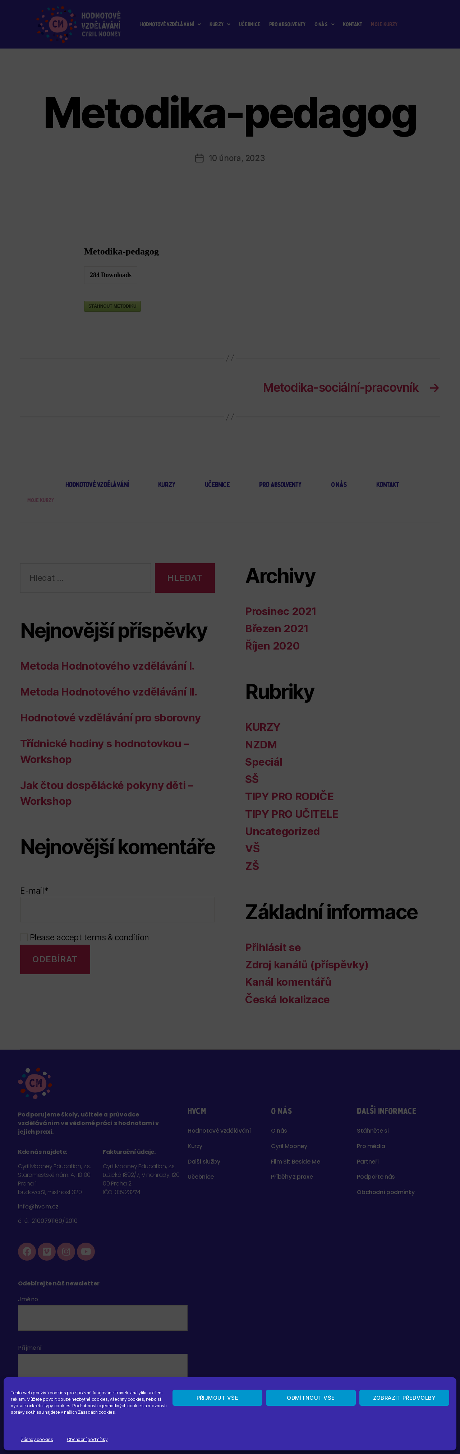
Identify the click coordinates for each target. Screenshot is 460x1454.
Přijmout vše (218, 1397)
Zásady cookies (37, 1439)
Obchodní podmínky (87, 1439)
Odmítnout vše (311, 1397)
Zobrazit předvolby (404, 1397)
